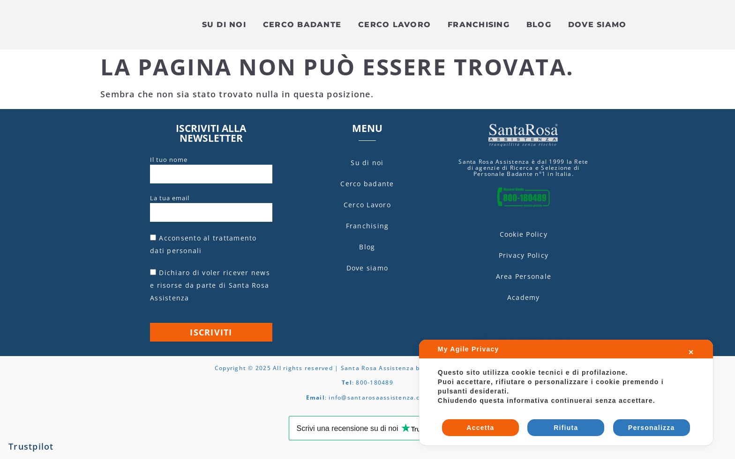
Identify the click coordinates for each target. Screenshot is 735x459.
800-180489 (374, 383)
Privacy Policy (524, 255)
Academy (523, 297)
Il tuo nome (169, 160)
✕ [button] (691, 352)
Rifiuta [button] (566, 427)
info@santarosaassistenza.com (379, 398)
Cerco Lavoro (394, 25)
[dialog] (566, 392)
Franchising (479, 25)
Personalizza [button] (651, 427)
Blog (538, 25)
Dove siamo (597, 25)
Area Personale (524, 276)
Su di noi (224, 25)
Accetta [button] (480, 427)
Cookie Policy (524, 234)
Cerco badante (302, 25)
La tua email (169, 198)
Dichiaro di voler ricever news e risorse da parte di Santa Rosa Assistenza (210, 286)
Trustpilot (31, 446)
